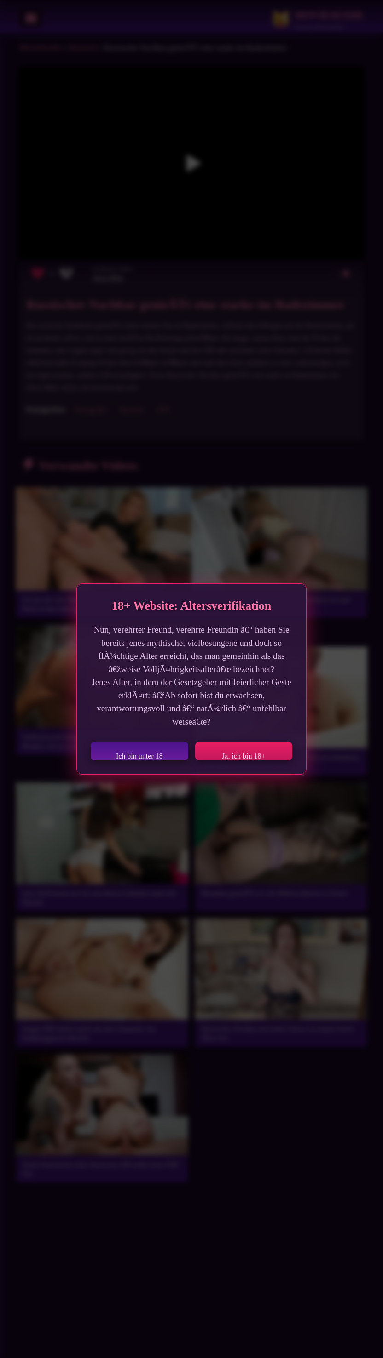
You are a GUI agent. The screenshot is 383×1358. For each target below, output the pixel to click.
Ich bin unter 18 (139, 756)
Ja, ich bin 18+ (243, 756)
